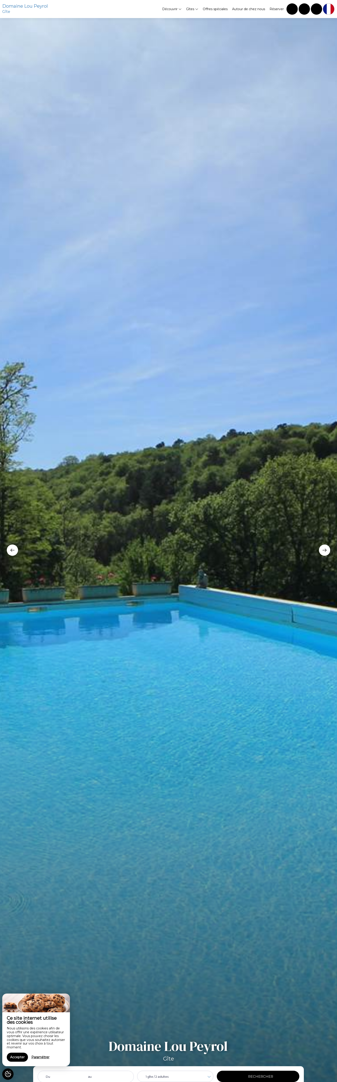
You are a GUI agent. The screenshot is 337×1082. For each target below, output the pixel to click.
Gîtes (192, 9)
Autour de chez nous (248, 9)
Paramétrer (40, 1057)
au (90, 1076)
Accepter (17, 1057)
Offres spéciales (215, 9)
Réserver (277, 9)
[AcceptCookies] (8, 1074)
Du (48, 1076)
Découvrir (172, 9)
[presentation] (12, 550)
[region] (36, 1030)
